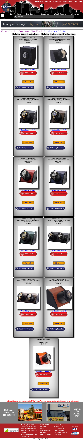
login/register (67, 1)
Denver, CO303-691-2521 (77, 412)
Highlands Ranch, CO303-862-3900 (9, 412)
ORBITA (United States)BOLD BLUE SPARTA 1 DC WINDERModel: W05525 (59, 160)
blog (75, 1)
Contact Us (58, 426)
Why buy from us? (61, 432)
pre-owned (30, 14)
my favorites (39, 1)
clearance (45, 14)
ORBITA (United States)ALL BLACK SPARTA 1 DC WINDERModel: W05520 (59, 39)
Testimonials (59, 430)
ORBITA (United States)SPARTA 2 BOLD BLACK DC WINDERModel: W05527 (59, 220)
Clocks (23, 432)
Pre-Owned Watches (29, 434)
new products (15, 14)
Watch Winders (46, 430)
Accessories (44, 424)
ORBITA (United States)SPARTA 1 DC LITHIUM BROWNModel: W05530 (59, 281)
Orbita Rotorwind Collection (55, 31)
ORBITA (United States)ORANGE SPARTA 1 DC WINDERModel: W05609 (43, 341)
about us (75, 14)
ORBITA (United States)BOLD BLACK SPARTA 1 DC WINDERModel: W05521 (28, 99)
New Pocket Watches (29, 430)
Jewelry (43, 426)
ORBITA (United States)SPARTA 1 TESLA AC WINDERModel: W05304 (28, 39)
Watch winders (6, 31)
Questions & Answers (29, 426)
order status (57, 1)
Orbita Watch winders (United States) (28, 31)
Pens (42, 428)
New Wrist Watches (28, 428)
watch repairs (60, 14)
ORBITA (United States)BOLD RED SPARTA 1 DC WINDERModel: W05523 (28, 160)
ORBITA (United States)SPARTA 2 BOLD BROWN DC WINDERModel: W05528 (28, 281)
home (80, 1)
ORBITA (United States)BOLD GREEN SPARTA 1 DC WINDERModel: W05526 (28, 220)
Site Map (57, 434)
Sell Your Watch (46, 434)
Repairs (43, 432)
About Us (58, 424)
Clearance (25, 436)
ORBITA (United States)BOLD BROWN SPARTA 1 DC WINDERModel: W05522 (58, 99)
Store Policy (59, 428)
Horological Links (27, 424)
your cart (48, 1)
